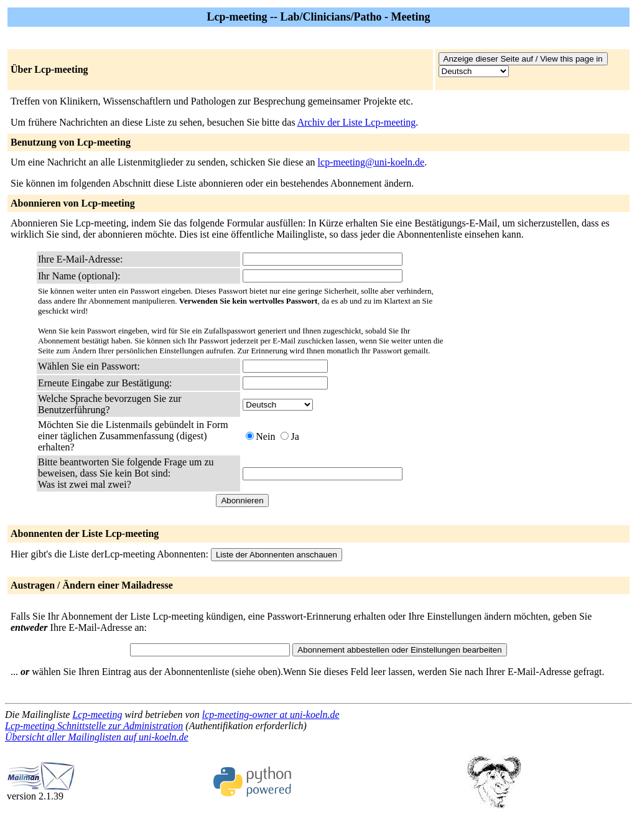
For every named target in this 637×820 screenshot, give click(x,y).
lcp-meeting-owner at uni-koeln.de (271, 714)
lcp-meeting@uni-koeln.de (371, 162)
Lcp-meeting (97, 714)
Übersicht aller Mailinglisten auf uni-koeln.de (96, 737)
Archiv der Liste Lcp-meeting (356, 122)
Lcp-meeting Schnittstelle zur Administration (94, 725)
